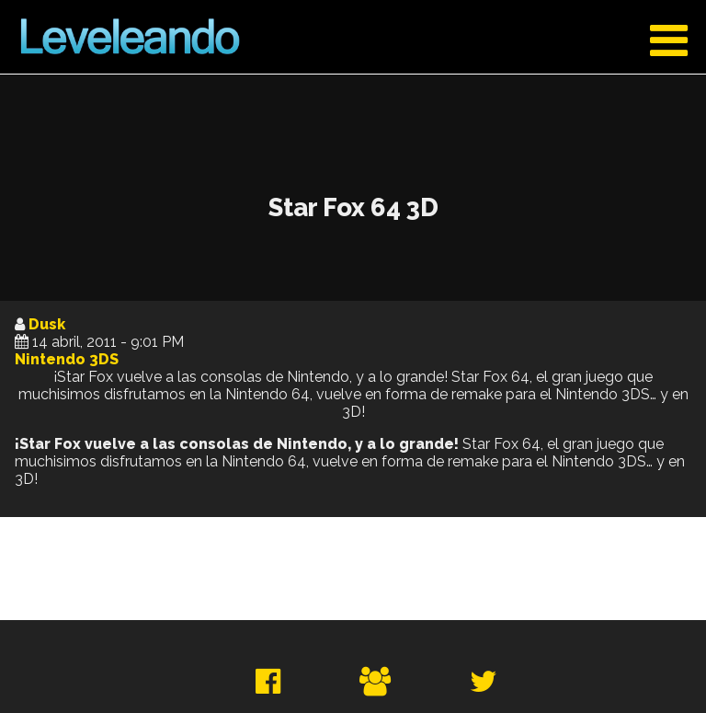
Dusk (46, 324)
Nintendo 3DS (67, 359)
